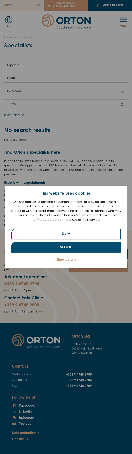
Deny (66, 233)
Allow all (66, 247)
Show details (66, 260)
